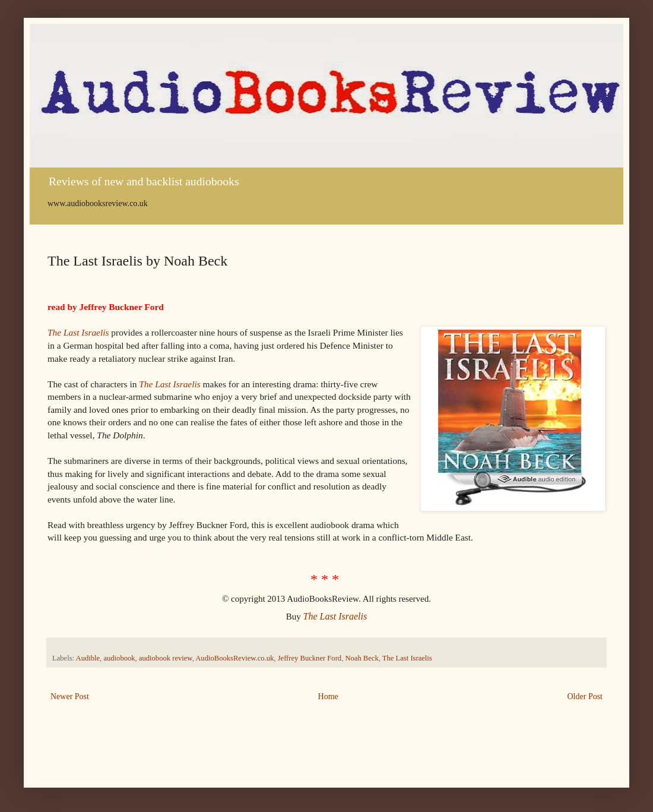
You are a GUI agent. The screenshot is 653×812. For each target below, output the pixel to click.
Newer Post (69, 696)
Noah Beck (361, 658)
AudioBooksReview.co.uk (234, 658)
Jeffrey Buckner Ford (309, 658)
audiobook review (165, 658)
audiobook (119, 658)
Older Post (585, 696)
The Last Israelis (78, 332)
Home (328, 696)
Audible (88, 658)
